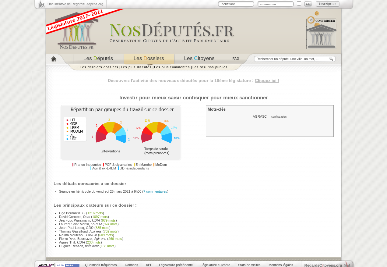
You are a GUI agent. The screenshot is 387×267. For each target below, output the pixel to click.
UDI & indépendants (134, 168)
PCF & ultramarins (118, 164)
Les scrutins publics (210, 67)
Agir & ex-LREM (104, 168)
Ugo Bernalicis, (72, 213)
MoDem (161, 164)
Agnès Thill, (72, 242)
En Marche (143, 164)
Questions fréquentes (101, 265)
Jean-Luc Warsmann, (79, 220)
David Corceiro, (74, 217)
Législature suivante (215, 265)
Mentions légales (281, 265)
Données (131, 265)
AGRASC (260, 116)
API (148, 265)
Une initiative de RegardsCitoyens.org (75, 4)
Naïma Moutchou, (78, 235)
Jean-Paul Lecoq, (76, 228)
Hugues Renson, (79, 246)
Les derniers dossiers (99, 67)
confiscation (279, 116)
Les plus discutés (136, 67)
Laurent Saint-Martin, (80, 224)
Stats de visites (249, 265)
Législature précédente (176, 265)
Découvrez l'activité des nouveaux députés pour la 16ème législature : (193, 80)
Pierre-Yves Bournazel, (82, 238)
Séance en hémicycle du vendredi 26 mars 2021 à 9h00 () (113, 191)
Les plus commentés (172, 67)
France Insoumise (87, 164)
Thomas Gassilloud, (80, 231)
